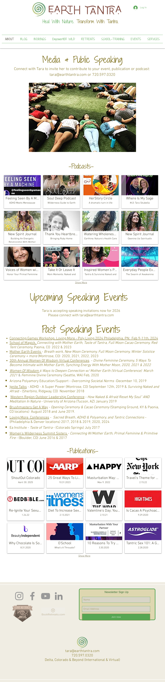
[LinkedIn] (58, 596)
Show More (81, 282)
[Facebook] (32, 596)
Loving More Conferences (29, 417)
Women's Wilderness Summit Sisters (39, 433)
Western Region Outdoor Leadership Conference (47, 397)
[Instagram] (19, 596)
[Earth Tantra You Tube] (45, 596)
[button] (82, 117)
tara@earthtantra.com (68, 75)
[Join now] (116, 617)
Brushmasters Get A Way (29, 407)
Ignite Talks (18, 387)
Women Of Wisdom (25, 371)
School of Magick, (23, 343)
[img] (22, 227)
